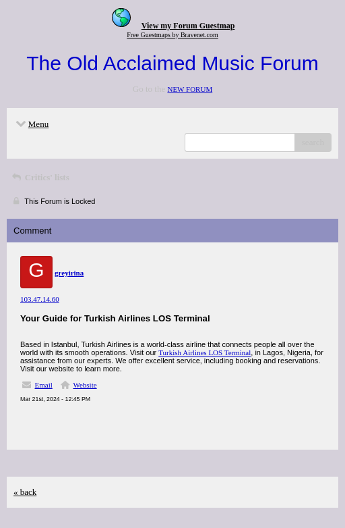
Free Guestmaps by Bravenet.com (172, 34)
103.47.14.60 (39, 299)
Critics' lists (39, 177)
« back (24, 492)
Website (84, 385)
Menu (31, 124)
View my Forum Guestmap (188, 25)
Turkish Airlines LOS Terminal (204, 352)
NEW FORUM (189, 89)
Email (44, 385)
